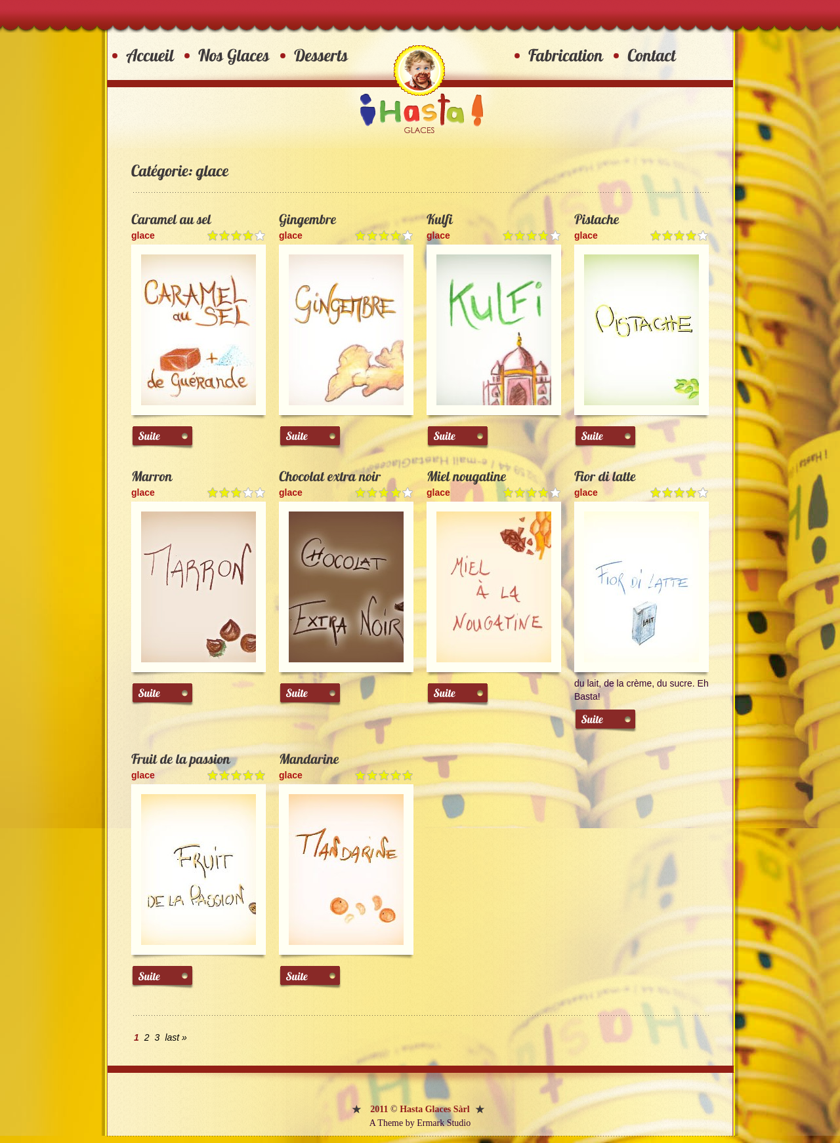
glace (143, 235)
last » (175, 1037)
